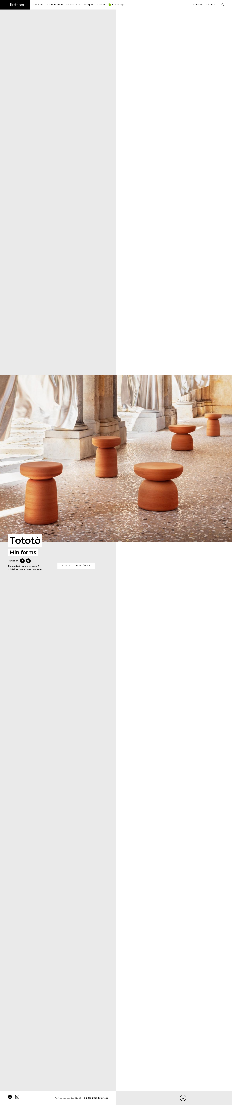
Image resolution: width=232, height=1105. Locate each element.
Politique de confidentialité (68, 1098)
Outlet (101, 4)
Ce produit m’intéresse (76, 565)
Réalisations (73, 4)
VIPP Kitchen (55, 4)
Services (198, 4)
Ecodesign (118, 4)
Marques (89, 4)
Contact (211, 4)
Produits (38, 4)
